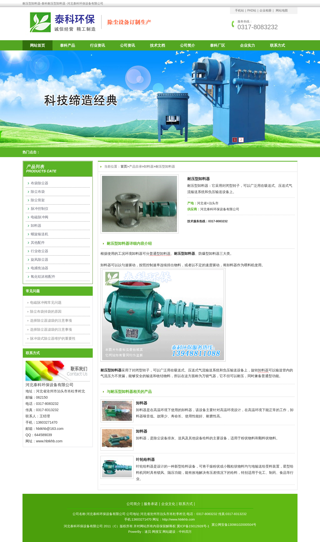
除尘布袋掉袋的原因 (46, 311)
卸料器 (149, 166)
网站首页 (37, 45)
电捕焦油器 (39, 268)
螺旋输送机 (39, 234)
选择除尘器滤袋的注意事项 (51, 320)
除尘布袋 (38, 192)
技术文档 (157, 45)
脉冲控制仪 (39, 209)
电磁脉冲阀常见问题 (46, 302)
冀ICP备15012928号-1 (193, 526)
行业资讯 (97, 45)
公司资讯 (127, 45)
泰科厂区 (217, 45)
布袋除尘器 (39, 183)
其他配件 (38, 243)
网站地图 (282, 10)
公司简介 (187, 45)
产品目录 (135, 166)
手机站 (239, 10)
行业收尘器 (39, 251)
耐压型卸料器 (165, 166)
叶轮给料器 (145, 459)
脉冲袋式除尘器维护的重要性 (53, 338)
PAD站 (251, 10)
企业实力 (247, 45)
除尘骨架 (38, 200)
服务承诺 (151, 504)
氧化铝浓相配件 (43, 276)
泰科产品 (67, 45)
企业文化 (168, 504)
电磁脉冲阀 (39, 217)
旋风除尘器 (39, 260)
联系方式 (277, 45)
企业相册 (266, 10)
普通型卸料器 (160, 254)
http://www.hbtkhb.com (178, 519)
